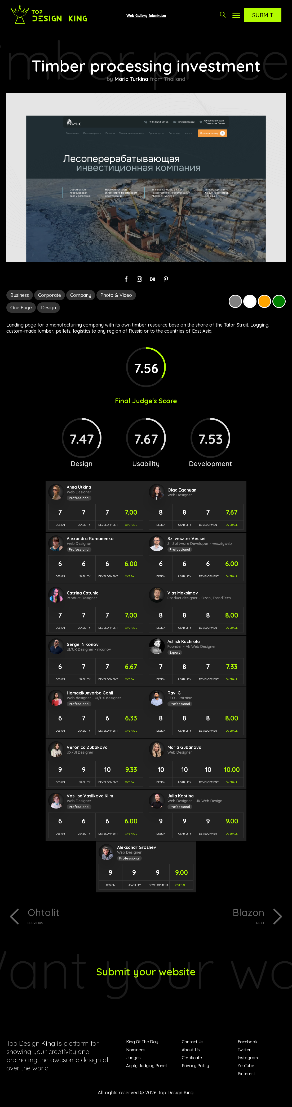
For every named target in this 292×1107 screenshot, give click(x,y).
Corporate (49, 295)
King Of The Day (142, 1042)
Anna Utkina (79, 487)
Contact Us (192, 1042)
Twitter (244, 1050)
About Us (191, 1050)
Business (19, 295)
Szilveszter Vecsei (186, 538)
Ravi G (174, 693)
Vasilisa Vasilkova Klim (90, 795)
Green (279, 301)
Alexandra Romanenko (90, 538)
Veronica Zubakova (87, 747)
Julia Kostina (180, 795)
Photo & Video (116, 295)
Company (80, 295)
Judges (133, 1058)
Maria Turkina (131, 79)
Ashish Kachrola (183, 641)
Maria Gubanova (184, 747)
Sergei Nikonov (83, 644)
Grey (235, 301)
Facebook (248, 1042)
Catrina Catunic (82, 593)
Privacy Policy (195, 1066)
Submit (262, 15)
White (249, 301)
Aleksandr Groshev (136, 847)
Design (48, 308)
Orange (264, 301)
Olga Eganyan (181, 490)
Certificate (192, 1058)
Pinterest (246, 1074)
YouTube (246, 1066)
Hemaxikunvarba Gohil (90, 693)
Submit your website (146, 972)
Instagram (248, 1058)
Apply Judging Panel (146, 1066)
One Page (21, 308)
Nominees (135, 1050)
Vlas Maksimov (182, 593)
